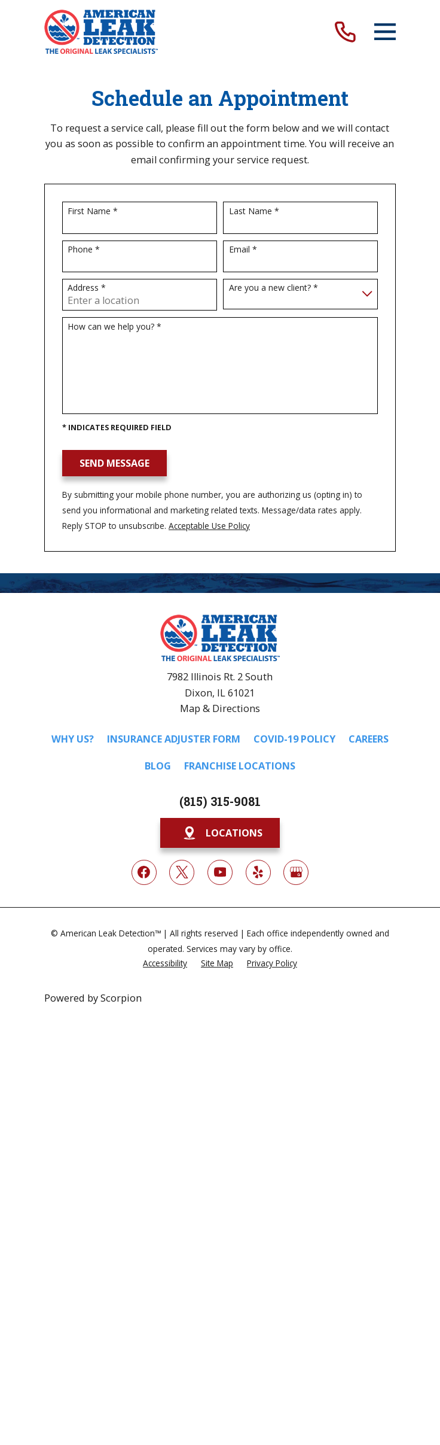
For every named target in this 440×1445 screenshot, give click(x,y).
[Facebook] (144, 872)
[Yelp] (258, 872)
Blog (158, 765)
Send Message (114, 463)
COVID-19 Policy (294, 739)
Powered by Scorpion (93, 998)
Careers (369, 739)
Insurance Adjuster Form (173, 739)
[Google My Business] (295, 872)
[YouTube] (220, 872)
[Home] (101, 32)
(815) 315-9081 (220, 801)
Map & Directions (220, 708)
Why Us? (72, 739)
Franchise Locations (239, 765)
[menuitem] (165, 963)
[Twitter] (181, 872)
